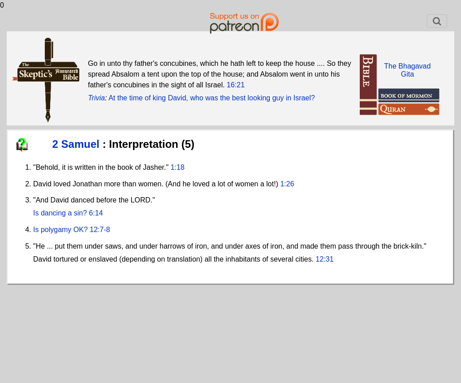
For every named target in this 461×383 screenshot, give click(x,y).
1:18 (178, 167)
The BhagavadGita (407, 70)
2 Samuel (77, 144)
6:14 (96, 213)
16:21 (236, 85)
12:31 (325, 259)
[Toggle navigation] (437, 21)
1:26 (287, 184)
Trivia (96, 98)
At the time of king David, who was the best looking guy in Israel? (211, 98)
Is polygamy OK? (60, 229)
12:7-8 (100, 229)
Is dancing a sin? (60, 213)
